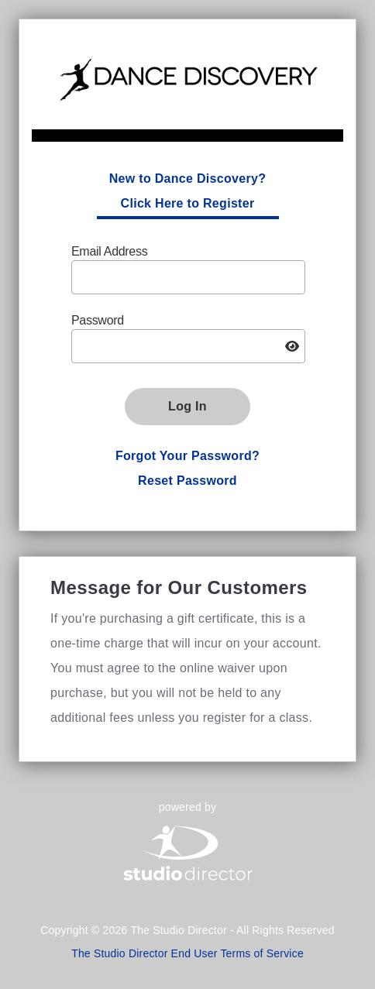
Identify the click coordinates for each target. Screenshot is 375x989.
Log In (187, 406)
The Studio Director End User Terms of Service (187, 953)
